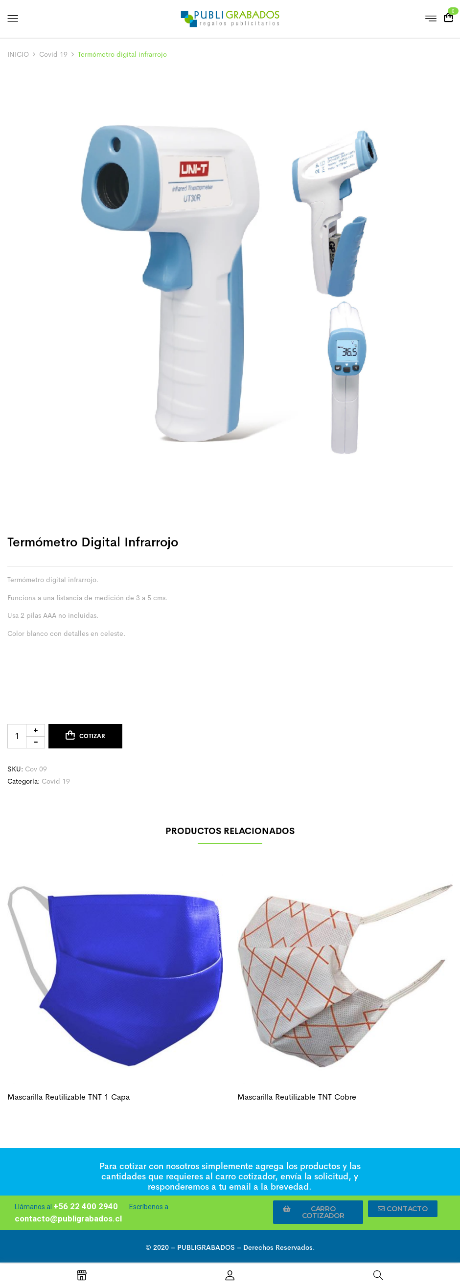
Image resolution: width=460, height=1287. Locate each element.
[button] (318, 1212)
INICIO (18, 54)
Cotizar (92, 736)
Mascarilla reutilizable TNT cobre (296, 1097)
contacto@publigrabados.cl (68, 1218)
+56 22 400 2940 (85, 1206)
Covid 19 (53, 54)
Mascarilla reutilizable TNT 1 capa (68, 1097)
